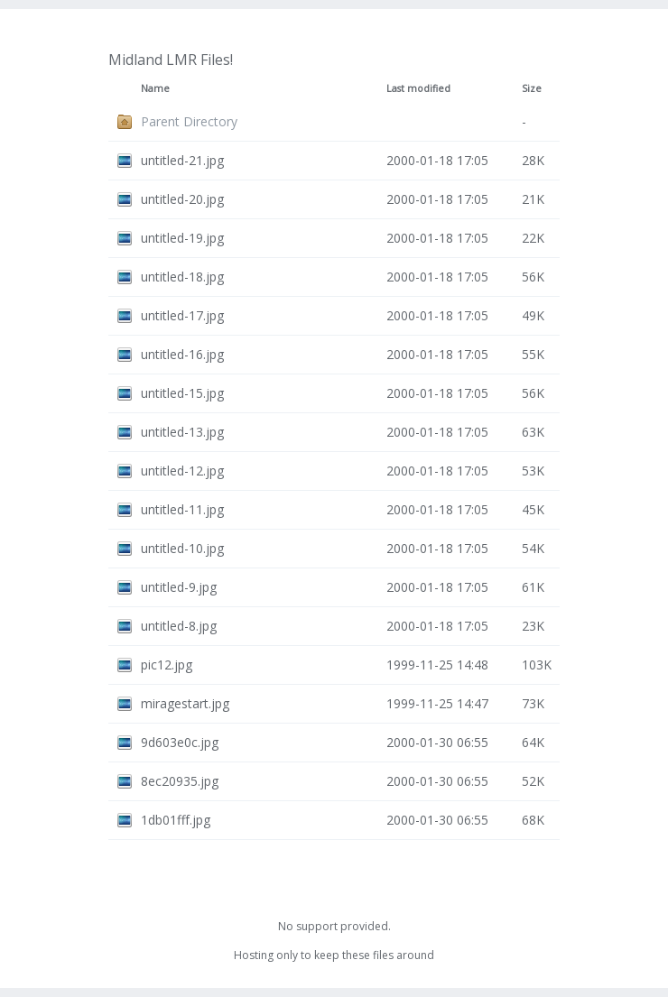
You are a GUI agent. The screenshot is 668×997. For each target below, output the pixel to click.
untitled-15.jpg (182, 393)
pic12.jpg (166, 664)
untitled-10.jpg (182, 548)
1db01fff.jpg (175, 819)
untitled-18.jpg (182, 276)
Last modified (418, 88)
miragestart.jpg (185, 703)
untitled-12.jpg (182, 470)
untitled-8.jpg (179, 625)
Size (532, 88)
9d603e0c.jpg (179, 742)
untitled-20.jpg (182, 199)
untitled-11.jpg (182, 509)
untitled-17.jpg (182, 315)
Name (155, 88)
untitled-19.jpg (182, 237)
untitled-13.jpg (182, 431)
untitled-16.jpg (182, 354)
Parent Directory (189, 121)
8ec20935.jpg (179, 780)
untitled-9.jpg (179, 586)
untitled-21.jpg (182, 160)
